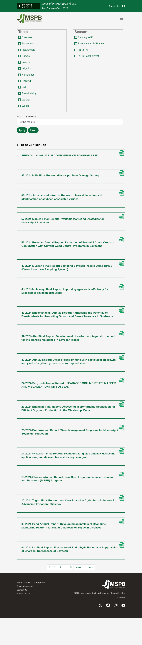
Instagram (116, 632)
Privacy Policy (23, 620)
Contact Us (22, 616)
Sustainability (29, 96)
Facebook (108, 632)
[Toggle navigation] (121, 18)
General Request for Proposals (31, 609)
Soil (24, 89)
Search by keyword (28, 119)
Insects (26, 64)
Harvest (26, 57)
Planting (26, 83)
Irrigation (27, 70)
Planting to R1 (86, 38)
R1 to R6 (83, 51)
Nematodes (28, 77)
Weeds (26, 109)
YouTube (123, 632)
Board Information (25, 613)
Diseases (27, 38)
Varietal (26, 102)
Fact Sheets (28, 51)
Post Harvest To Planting (92, 45)
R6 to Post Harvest (88, 57)
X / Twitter (100, 632)
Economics (28, 45)
